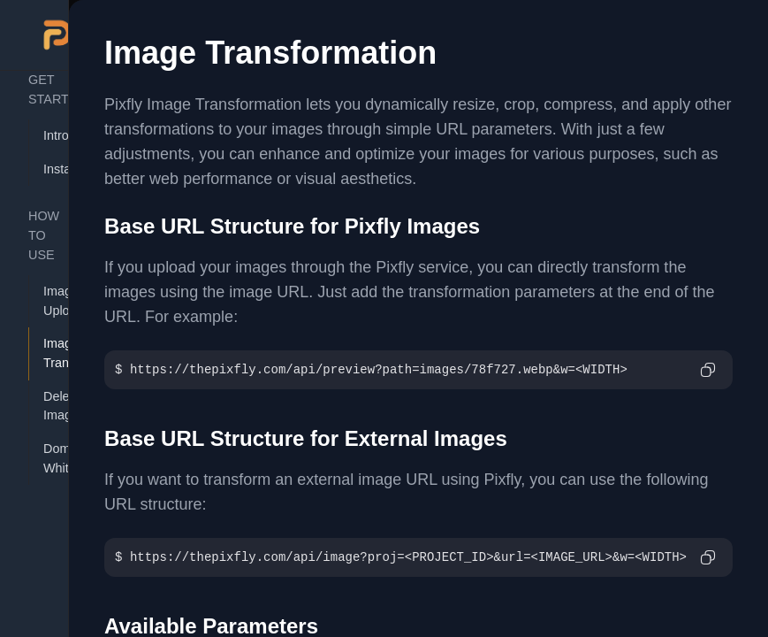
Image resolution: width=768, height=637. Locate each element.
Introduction (50, 135)
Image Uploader (50, 301)
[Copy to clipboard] (708, 370)
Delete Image (50, 406)
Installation (50, 169)
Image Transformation (50, 353)
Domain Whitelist (50, 458)
